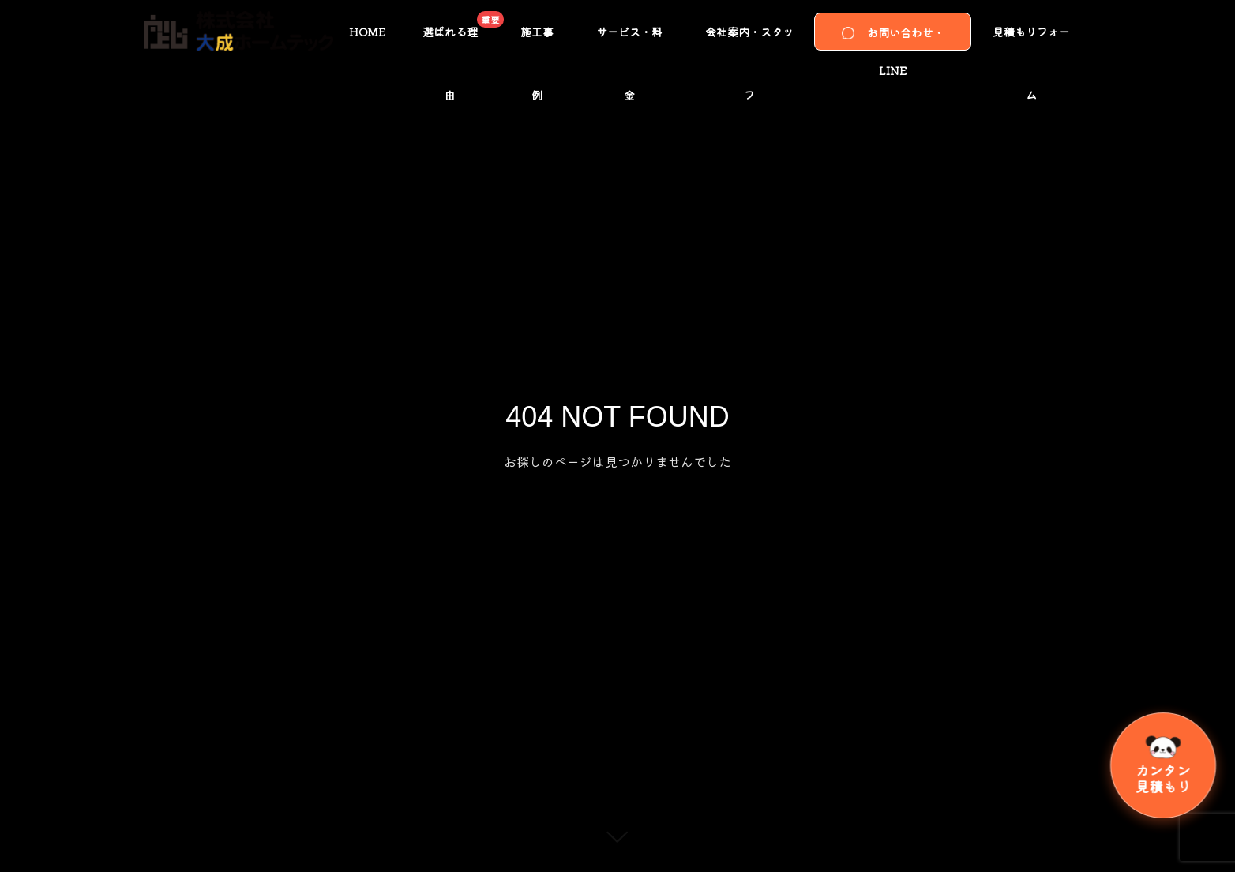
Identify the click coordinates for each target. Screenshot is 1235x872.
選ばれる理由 (460, 37)
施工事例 (537, 43)
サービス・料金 (629, 43)
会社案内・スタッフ (749, 43)
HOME (367, 31)
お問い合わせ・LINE (893, 37)
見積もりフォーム (1031, 43)
